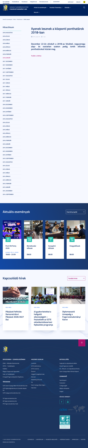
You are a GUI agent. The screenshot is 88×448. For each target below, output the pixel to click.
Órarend (33, 371)
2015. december (7, 147)
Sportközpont (63, 380)
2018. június (6, 40)
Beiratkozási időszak (31, 247)
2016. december (7, 104)
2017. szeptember (8, 72)
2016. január (6, 144)
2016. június (6, 126)
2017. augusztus (8, 76)
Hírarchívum (19, 19)
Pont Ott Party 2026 (11, 247)
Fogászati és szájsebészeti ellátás (68, 363)
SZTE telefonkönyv (36, 366)
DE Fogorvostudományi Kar (10, 401)
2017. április (6, 90)
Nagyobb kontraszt (84, 2)
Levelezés (33, 363)
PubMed (5, 369)
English (78, 2)
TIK (32, 382)
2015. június (6, 169)
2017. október (7, 68)
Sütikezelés (31, 439)
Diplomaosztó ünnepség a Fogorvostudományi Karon (71, 315)
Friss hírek (8, 307)
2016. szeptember (8, 115)
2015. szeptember (8, 158)
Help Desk (33, 388)
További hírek (72, 278)
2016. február (7, 140)
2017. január (6, 101)
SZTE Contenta (35, 369)
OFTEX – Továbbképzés (9, 366)
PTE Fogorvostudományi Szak (10, 404)
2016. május (6, 129)
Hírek (14, 19)
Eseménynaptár (72, 212)
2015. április (6, 176)
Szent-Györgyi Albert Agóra (38, 385)
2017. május (6, 86)
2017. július (6, 79)
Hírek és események (40, 7)
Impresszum (75, 439)
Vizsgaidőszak (74, 246)
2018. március (7, 50)
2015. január (6, 187)
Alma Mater (56, 1)
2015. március (7, 180)
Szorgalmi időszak (52, 247)
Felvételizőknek (15, 1)
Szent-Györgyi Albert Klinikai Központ (69, 371)
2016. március (7, 137)
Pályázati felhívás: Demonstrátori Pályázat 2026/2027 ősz (15, 315)
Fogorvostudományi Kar (18, 9)
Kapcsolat (70, 2)
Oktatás (67, 7)
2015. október (7, 155)
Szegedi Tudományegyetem (19, 7)
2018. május (6, 43)
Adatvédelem (39, 439)
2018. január (27, 19)
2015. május (6, 173)
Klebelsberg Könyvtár (36, 379)
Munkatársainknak (43, 1)
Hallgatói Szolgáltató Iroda (37, 374)
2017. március (7, 94)
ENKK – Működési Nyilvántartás (11, 363)
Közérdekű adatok (65, 439)
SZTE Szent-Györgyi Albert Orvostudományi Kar (15, 385)
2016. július (6, 122)
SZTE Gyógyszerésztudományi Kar (11, 393)
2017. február (7, 97)
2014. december (7, 191)
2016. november (7, 108)
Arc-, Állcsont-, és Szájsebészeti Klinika (70, 369)
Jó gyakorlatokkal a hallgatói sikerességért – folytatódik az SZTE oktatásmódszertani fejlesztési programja (43, 318)
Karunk (36, 12)
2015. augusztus (8, 162)
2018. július (6, 36)
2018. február (7, 54)
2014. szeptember (8, 194)
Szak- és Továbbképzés (9, 374)
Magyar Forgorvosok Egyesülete (11, 371)
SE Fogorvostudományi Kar (10, 398)
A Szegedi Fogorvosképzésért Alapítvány (13, 377)
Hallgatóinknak (33, 1)
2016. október (7, 111)
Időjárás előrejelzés (64, 388)
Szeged (61, 391)
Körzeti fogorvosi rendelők (66, 366)
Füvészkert (62, 383)
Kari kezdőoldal (6, 1)
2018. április (6, 47)
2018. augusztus (8, 32)
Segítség (83, 439)
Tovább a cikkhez (36, 56)
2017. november (7, 65)
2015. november (7, 151)
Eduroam (33, 377)
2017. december (7, 61)
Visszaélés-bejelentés (51, 439)
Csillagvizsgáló (63, 385)
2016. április (6, 133)
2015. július (6, 165)
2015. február (7, 183)
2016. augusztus (8, 119)
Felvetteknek (24, 1)
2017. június (6, 83)
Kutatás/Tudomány (55, 7)
